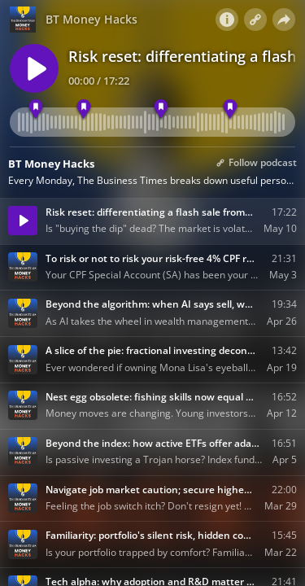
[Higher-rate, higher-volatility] (84, 109)
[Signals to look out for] (160, 109)
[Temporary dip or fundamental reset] (35, 109)
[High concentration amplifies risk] (230, 109)
